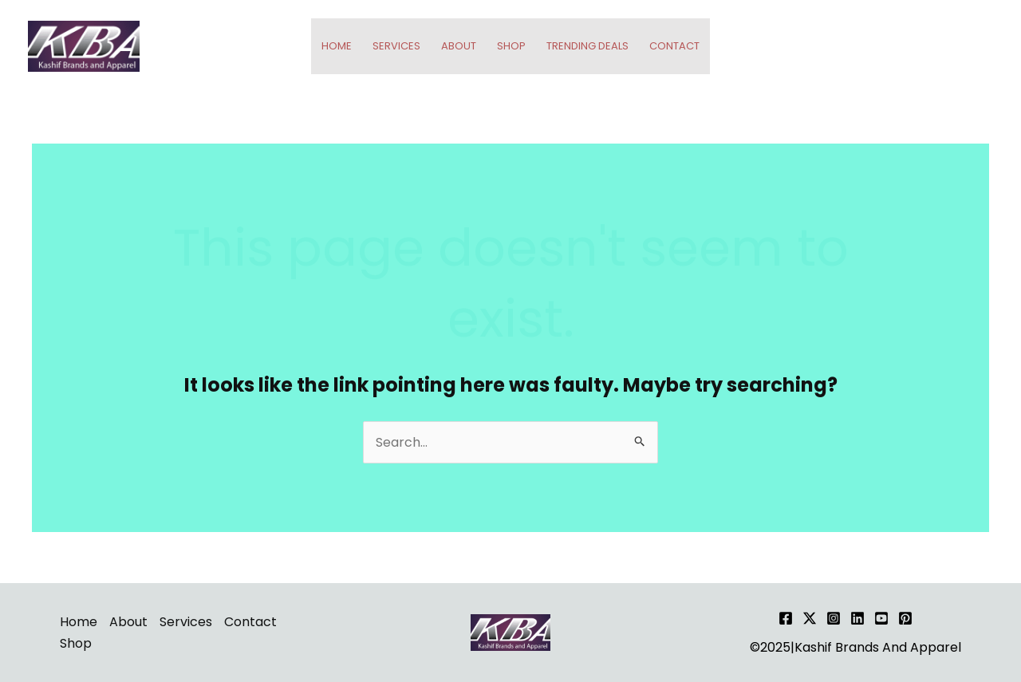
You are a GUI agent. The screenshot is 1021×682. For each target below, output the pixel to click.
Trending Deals (587, 45)
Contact (674, 45)
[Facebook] (786, 618)
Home (336, 45)
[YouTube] (881, 618)
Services (396, 45)
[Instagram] (833, 618)
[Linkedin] (857, 618)
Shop (511, 45)
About (458, 45)
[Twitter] (809, 618)
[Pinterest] (905, 618)
